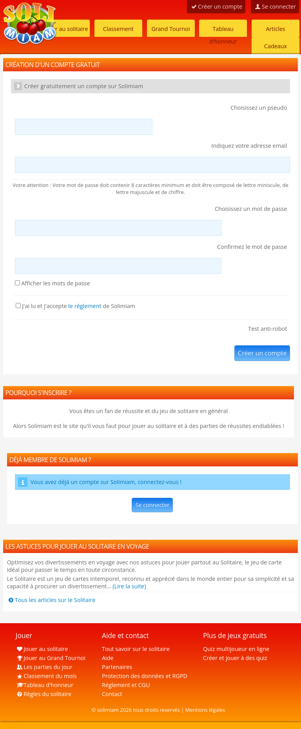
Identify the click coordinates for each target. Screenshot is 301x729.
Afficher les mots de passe (52, 283)
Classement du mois (46, 676)
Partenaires (117, 667)
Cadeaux (275, 46)
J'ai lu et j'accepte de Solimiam (75, 306)
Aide (108, 658)
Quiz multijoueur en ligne (236, 649)
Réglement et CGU (126, 685)
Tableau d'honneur (223, 31)
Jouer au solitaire (66, 29)
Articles (275, 29)
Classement (118, 29)
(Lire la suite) (129, 586)
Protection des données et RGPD (144, 676)
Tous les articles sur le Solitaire (51, 600)
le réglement (84, 306)
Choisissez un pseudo (258, 107)
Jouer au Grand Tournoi (50, 658)
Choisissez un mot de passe (251, 208)
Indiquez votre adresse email (249, 145)
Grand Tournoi (170, 29)
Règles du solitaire (43, 694)
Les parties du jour (44, 667)
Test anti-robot (267, 328)
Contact (112, 694)
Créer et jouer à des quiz (235, 658)
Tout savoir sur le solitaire (135, 649)
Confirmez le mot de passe (252, 246)
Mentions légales (205, 709)
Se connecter (152, 505)
